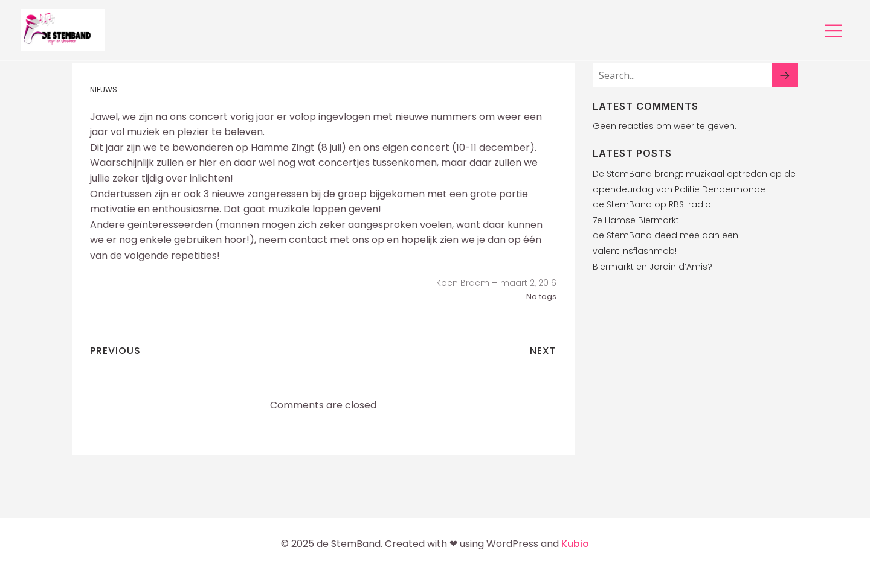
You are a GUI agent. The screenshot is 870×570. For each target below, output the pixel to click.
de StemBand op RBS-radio (652, 204)
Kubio (575, 544)
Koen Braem (462, 283)
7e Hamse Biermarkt (636, 220)
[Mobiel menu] (834, 30)
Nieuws (103, 89)
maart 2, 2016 (528, 283)
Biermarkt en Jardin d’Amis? (652, 267)
